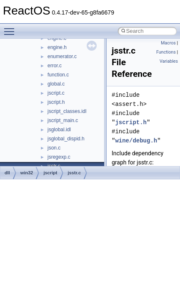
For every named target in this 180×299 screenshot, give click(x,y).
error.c (55, 66)
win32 (26, 172)
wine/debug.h (136, 141)
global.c (56, 84)
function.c (58, 75)
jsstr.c (74, 172)
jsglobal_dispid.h (66, 139)
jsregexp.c (59, 157)
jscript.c (56, 93)
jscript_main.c (63, 120)
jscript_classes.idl (67, 111)
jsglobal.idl (59, 129)
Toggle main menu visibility (11, 28)
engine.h (57, 47)
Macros (168, 43)
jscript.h (56, 102)
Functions (166, 52)
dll (7, 172)
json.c (54, 148)
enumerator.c (62, 56)
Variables (169, 61)
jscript (50, 172)
